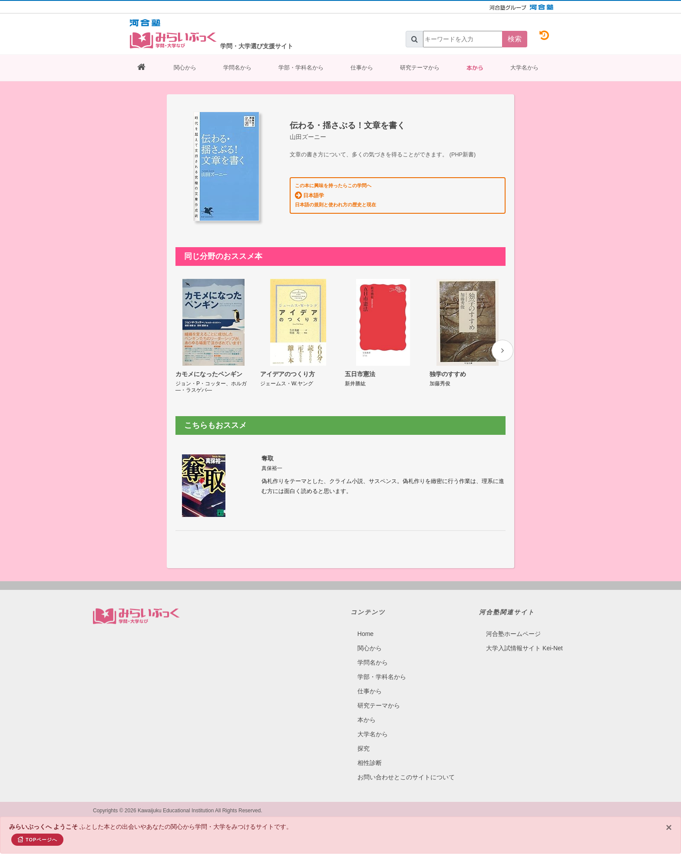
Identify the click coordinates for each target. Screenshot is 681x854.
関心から (185, 67)
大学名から (524, 67)
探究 (363, 748)
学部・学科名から (301, 67)
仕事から (361, 67)
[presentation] (502, 350)
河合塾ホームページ (513, 633)
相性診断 (369, 762)
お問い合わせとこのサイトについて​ (406, 777)
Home (365, 633)
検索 (515, 39)
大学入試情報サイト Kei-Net (524, 648)
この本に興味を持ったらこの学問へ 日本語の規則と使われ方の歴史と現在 (335, 195)
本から (474, 68)
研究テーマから (420, 67)
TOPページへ (37, 839)
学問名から (237, 67)
